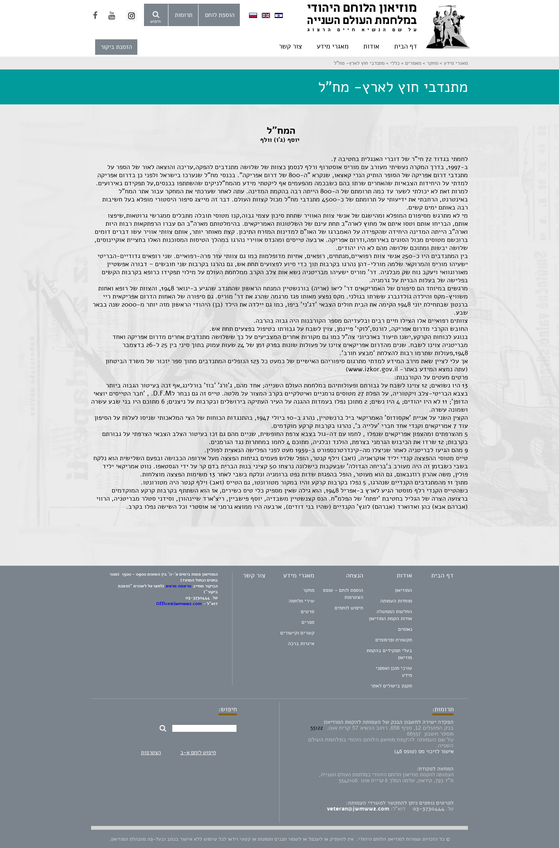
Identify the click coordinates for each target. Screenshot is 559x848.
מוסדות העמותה (396, 600)
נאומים (405, 629)
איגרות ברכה (301, 643)
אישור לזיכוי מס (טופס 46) (424, 751)
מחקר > (429, 63)
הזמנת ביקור (116, 47)
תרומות (183, 15)
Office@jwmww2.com (179, 604)
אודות (371, 46)
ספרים (308, 622)
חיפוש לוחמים (349, 607)
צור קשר (290, 46)
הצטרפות (151, 752)
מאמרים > (410, 63)
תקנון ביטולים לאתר (391, 685)
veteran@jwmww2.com (358, 808)
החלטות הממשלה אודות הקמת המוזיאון (390, 615)
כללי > (392, 63)
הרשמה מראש (178, 586)
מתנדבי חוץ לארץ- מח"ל (359, 63)
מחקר (308, 590)
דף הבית (405, 46)
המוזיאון (403, 590)
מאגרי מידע (333, 46)
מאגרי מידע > (453, 63)
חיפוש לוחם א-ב (198, 752)
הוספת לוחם (219, 15)
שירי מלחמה (301, 600)
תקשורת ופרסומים (393, 639)
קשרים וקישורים (297, 632)
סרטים (307, 611)
